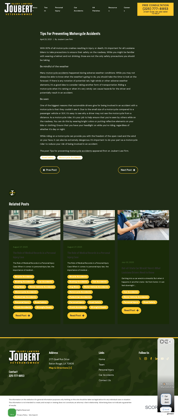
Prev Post (50, 170)
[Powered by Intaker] (157, 414)
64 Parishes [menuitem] (96, 9)
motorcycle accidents (57, 72)
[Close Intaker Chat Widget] (170, 340)
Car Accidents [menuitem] (78, 9)
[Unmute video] (134, 340)
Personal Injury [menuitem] (59, 9)
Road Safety (48, 157)
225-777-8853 (16, 375)
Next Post (128, 170)
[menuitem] (22, 415)
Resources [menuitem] (113, 9)
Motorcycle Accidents (70, 157)
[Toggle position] (165, 340)
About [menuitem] (35, 9)
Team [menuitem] (45, 9)
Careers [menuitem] (127, 9)
